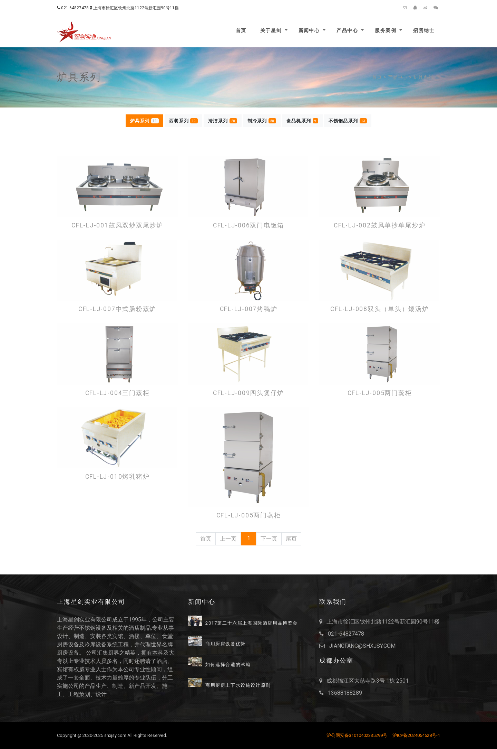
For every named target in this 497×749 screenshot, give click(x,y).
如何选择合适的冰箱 (228, 664)
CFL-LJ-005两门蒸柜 (380, 393)
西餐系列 (183, 121)
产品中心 (348, 31)
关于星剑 (271, 31)
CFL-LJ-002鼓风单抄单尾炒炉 (380, 225)
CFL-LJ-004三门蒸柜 (117, 393)
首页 (241, 31)
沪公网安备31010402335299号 (357, 735)
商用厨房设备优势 (225, 644)
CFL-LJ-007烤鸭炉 (248, 309)
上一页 (228, 538)
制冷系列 (261, 121)
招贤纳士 (424, 31)
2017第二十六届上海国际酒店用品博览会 (251, 623)
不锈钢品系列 (348, 121)
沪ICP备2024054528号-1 (416, 735)
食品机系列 (302, 121)
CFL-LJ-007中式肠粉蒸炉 (117, 309)
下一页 (269, 538)
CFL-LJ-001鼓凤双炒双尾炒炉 (117, 225)
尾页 (291, 538)
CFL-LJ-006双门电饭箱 (248, 225)
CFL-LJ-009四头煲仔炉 (248, 393)
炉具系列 (423, 77)
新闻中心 (310, 31)
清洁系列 (222, 121)
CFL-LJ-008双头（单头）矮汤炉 (379, 309)
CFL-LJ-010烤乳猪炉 (117, 477)
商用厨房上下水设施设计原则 (238, 685)
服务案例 (386, 31)
